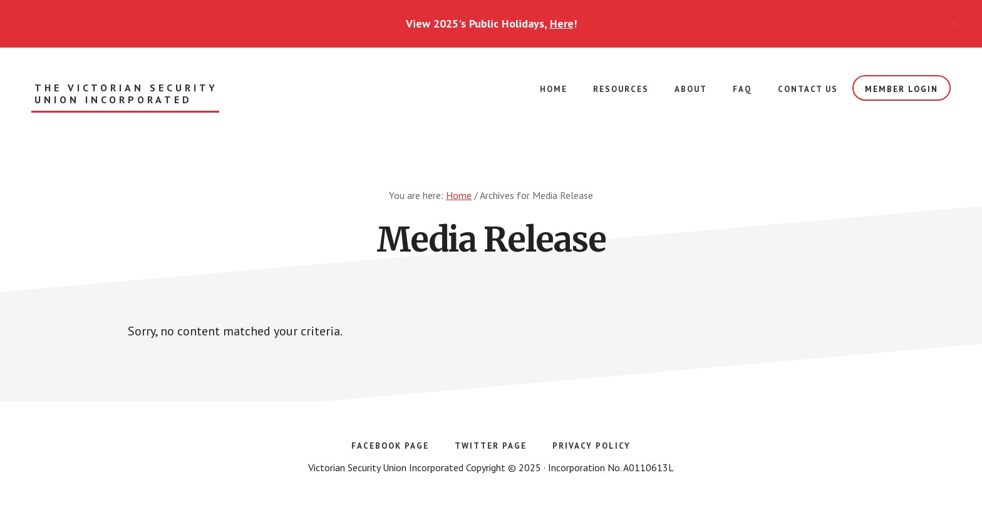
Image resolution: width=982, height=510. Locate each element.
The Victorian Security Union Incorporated (126, 94)
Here (562, 23)
